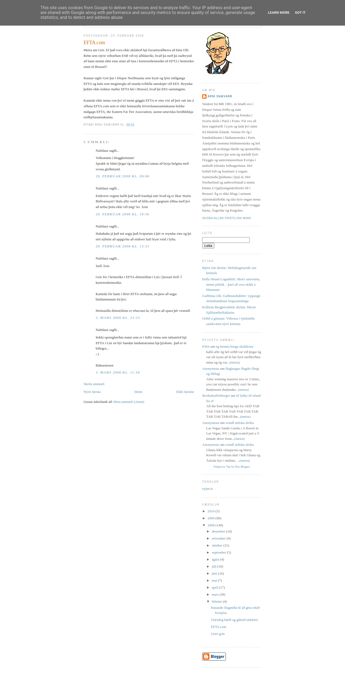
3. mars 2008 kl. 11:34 (118, 372)
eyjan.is (207, 488)
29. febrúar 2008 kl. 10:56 (122, 214)
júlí (215, 566)
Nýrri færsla (92, 392)
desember (219, 531)
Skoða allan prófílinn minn (226, 218)
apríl (215, 587)
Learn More (278, 13)
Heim (138, 392)
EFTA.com (94, 42)
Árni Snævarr (220, 96)
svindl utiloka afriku (240, 423)
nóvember (219, 538)
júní (215, 573)
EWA (205, 346)
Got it (300, 13)
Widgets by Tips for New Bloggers (231, 466)
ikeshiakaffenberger (216, 395)
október (217, 545)
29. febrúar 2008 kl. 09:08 (122, 176)
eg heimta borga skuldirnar (234, 346)
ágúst (216, 559)
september (219, 552)
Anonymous (210, 369)
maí (215, 580)
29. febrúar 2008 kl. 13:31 (122, 246)
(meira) (235, 362)
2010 (211, 511)
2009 (211, 518)
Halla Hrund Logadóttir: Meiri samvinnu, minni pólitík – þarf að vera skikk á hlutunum (231, 284)
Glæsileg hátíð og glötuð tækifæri (234, 620)
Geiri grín (218, 634)
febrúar (217, 601)
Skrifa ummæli (94, 384)
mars (216, 594)
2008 (211, 525)
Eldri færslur (185, 392)
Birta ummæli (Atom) (129, 402)
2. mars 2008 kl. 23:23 (118, 318)
